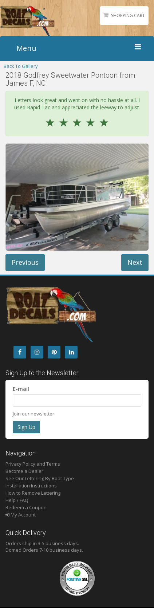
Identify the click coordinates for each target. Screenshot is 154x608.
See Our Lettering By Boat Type (39, 478)
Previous (25, 262)
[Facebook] (19, 352)
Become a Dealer (24, 471)
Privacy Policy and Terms (32, 464)
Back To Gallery (21, 66)
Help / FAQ (16, 500)
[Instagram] (37, 352)
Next (134, 262)
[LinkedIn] (71, 352)
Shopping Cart (128, 15)
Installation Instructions (31, 485)
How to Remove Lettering (32, 493)
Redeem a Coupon (26, 507)
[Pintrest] (54, 352)
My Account (20, 514)
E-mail (21, 388)
